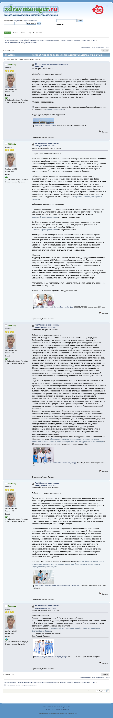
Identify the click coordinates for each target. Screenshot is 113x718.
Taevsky (12, 64)
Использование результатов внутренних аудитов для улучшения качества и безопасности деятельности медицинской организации (68, 564)
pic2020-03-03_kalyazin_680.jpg (44, 125)
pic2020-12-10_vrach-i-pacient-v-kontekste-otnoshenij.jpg (53, 307)
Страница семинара (49, 217)
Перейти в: (91, 691)
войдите (17, 20)
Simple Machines (66, 707)
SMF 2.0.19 (47, 707)
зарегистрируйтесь (30, 20)
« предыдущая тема (87, 47)
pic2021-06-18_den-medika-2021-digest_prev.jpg (50, 657)
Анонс (35, 217)
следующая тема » (103, 47)
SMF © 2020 (56, 707)
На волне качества (55, 110)
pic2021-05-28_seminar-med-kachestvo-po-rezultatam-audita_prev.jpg (57, 585)
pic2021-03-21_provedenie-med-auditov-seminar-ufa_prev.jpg (54, 463)
